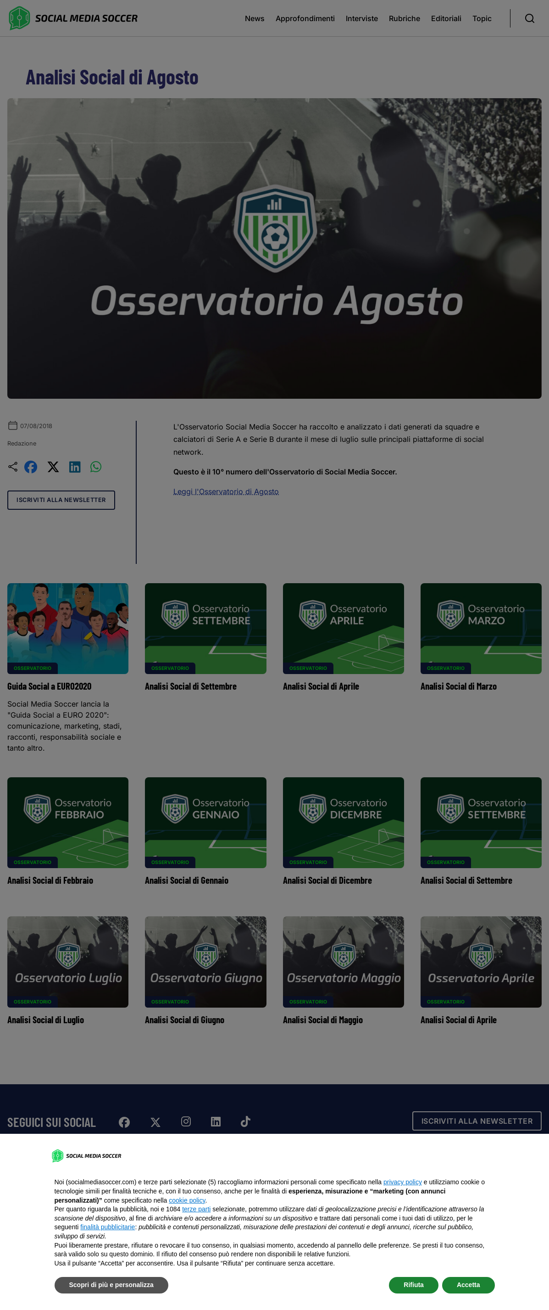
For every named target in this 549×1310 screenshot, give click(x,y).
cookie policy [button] (187, 1200)
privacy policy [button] (402, 1182)
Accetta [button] (468, 1284)
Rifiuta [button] (414, 1284)
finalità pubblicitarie (107, 1227)
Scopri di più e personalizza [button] (111, 1284)
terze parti (196, 1209)
